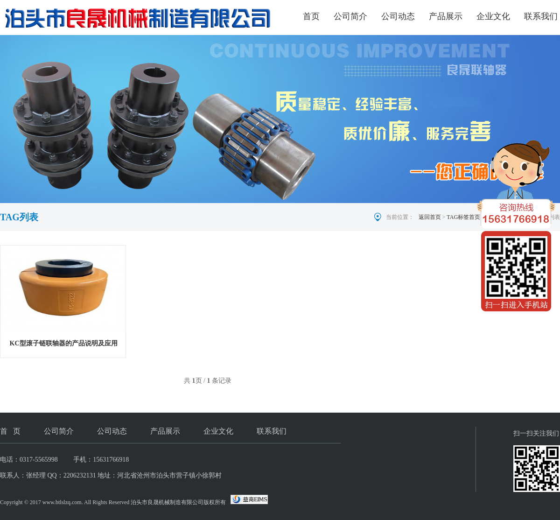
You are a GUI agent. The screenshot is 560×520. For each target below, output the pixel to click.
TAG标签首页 (463, 217)
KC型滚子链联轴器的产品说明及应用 (64, 343)
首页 (311, 16)
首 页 (10, 431)
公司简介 (350, 16)
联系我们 (541, 16)
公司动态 (398, 16)
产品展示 (445, 16)
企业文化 (493, 16)
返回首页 (430, 217)
